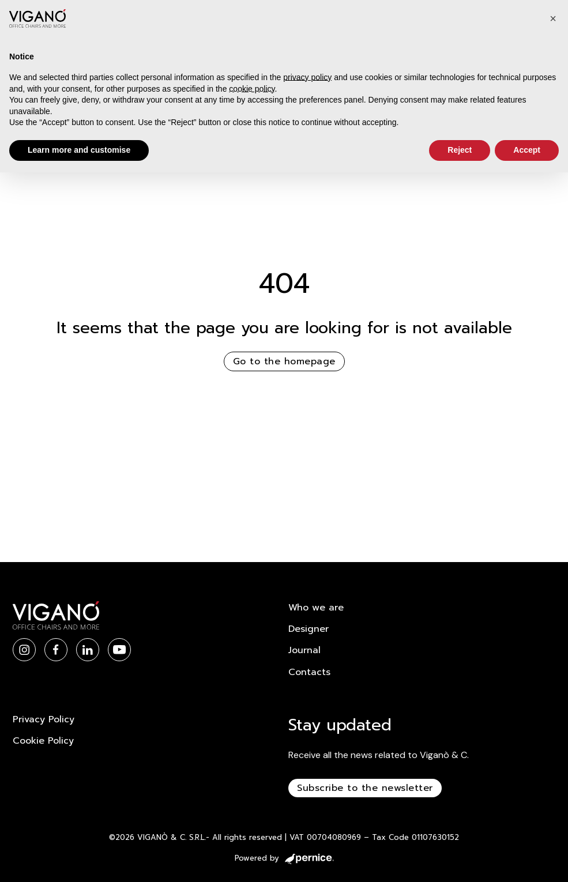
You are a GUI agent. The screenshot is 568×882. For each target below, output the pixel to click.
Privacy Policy (43, 719)
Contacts (309, 672)
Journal (304, 650)
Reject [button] (459, 149)
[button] (553, 18)
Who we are (316, 607)
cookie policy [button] (251, 88)
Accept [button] (526, 149)
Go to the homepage (284, 361)
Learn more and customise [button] (79, 149)
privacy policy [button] (307, 77)
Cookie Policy (43, 740)
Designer (308, 629)
